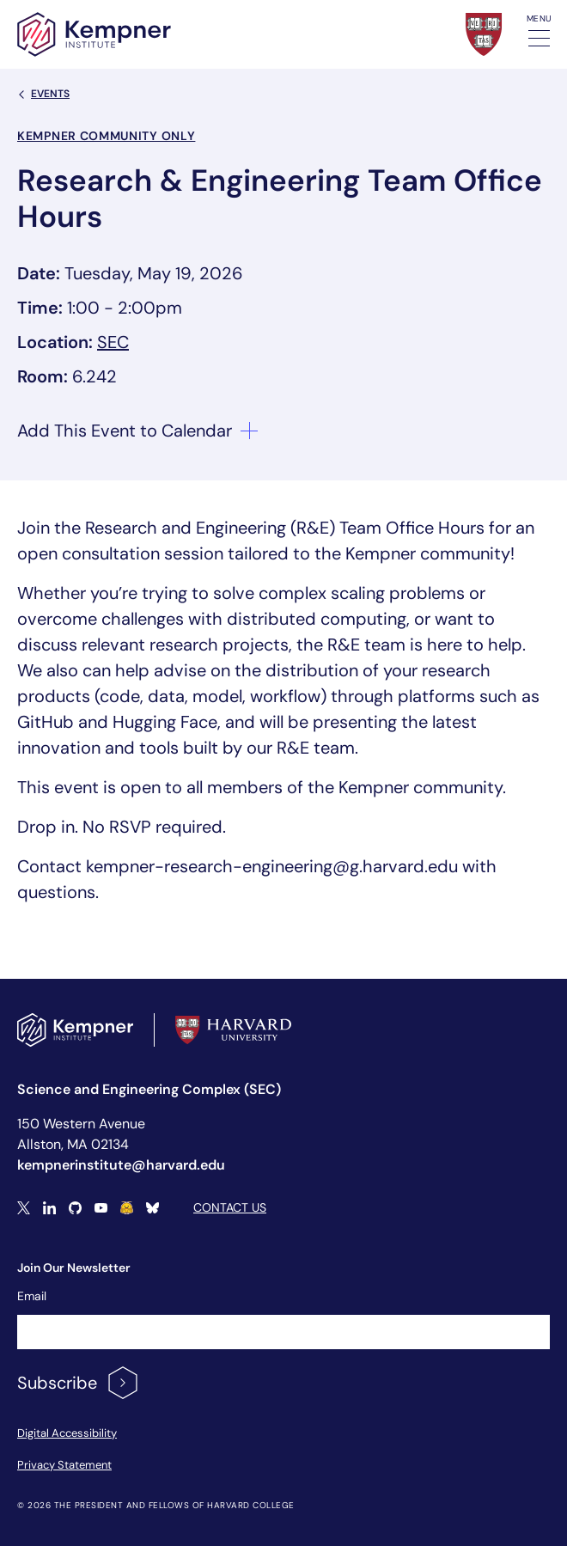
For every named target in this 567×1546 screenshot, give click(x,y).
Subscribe (78, 1382)
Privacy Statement (64, 1464)
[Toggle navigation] (539, 38)
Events (43, 94)
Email (31, 1296)
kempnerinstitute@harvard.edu (121, 1165)
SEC (113, 342)
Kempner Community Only (106, 136)
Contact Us (229, 1207)
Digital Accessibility (67, 1433)
